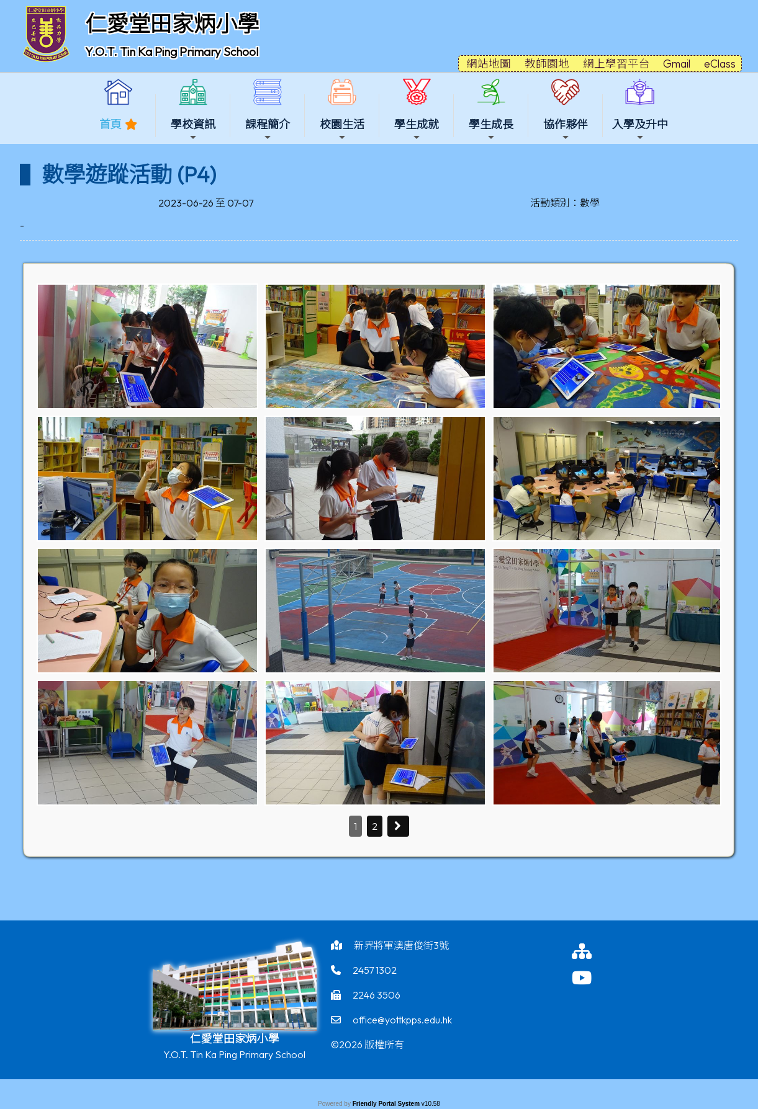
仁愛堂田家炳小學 (172, 23)
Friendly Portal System (387, 1103)
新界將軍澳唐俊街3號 (401, 945)
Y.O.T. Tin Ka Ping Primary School (171, 51)
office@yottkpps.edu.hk (402, 1019)
